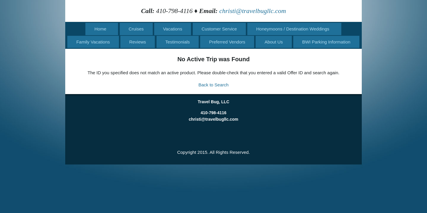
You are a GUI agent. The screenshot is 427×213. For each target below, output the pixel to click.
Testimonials (177, 41)
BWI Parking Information (326, 41)
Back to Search (213, 84)
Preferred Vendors (227, 41)
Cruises (136, 28)
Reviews (137, 41)
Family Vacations (93, 41)
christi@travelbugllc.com (252, 10)
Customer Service (219, 28)
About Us (274, 41)
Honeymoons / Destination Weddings (292, 28)
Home (100, 28)
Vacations (172, 28)
